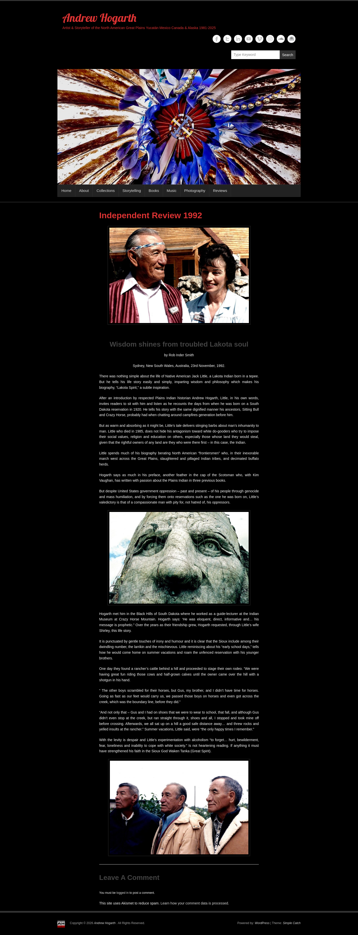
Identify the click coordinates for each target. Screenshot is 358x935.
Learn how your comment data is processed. (195, 903)
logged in (123, 893)
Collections (105, 190)
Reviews (220, 190)
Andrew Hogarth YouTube (249, 39)
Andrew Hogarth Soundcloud (281, 39)
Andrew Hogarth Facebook (217, 39)
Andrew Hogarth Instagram (270, 39)
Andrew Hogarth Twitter (227, 39)
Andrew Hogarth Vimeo (259, 39)
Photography (194, 190)
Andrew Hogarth (99, 18)
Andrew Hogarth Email (291, 39)
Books (154, 190)
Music (172, 190)
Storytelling (132, 190)
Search (287, 55)
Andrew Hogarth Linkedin (238, 39)
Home (66, 190)
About (84, 190)
